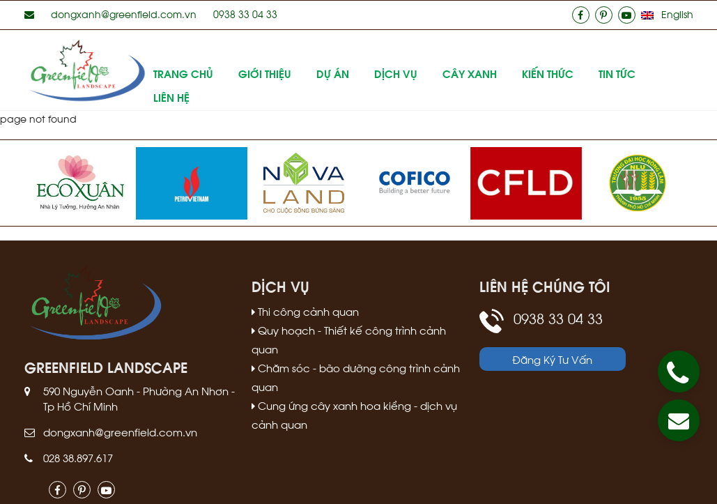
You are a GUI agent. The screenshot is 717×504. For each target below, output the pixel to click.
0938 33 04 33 (245, 13)
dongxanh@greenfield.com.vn (123, 13)
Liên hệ (171, 97)
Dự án (332, 73)
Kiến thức (547, 73)
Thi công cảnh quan (305, 311)
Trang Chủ (183, 73)
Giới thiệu (264, 73)
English (677, 13)
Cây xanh (469, 73)
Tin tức (617, 73)
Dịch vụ (395, 73)
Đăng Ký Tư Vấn (552, 359)
